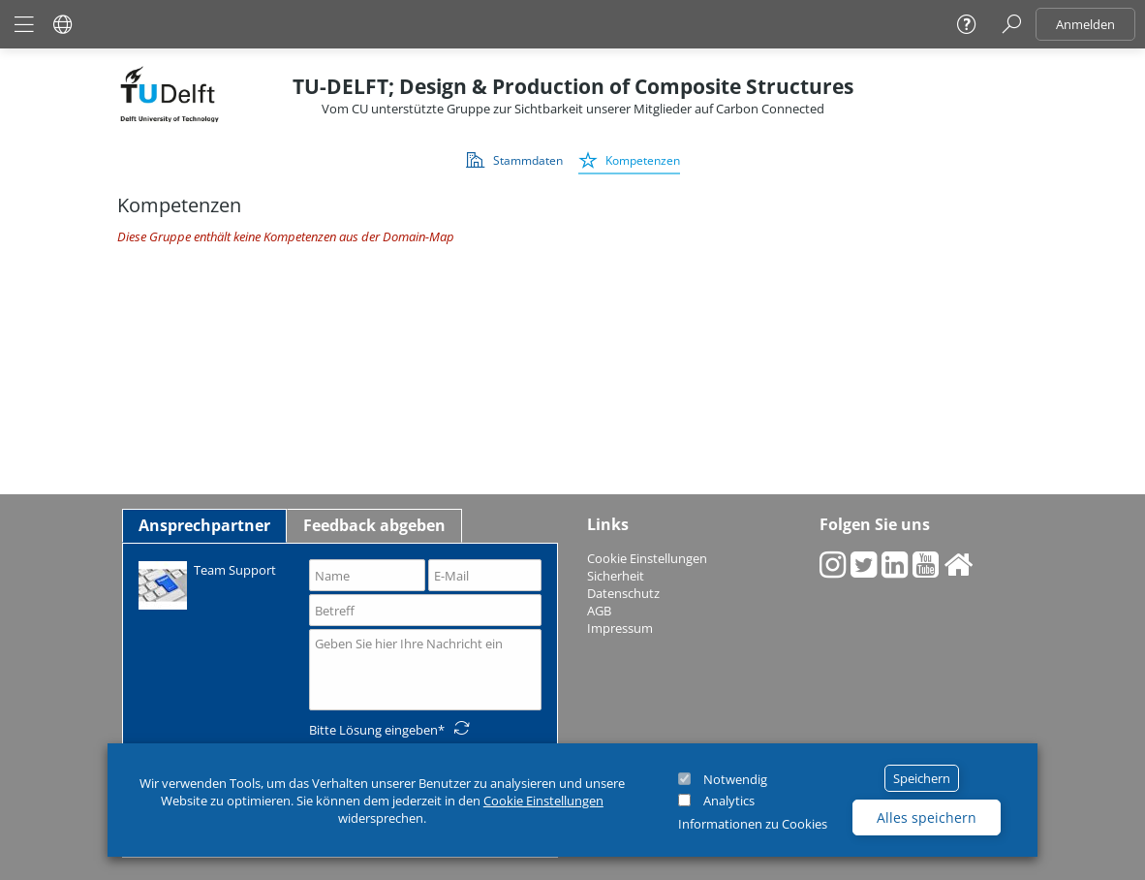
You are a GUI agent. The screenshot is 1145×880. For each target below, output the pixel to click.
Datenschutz (623, 593)
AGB (599, 610)
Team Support (207, 584)
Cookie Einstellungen (543, 800)
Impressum (620, 628)
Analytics (729, 800)
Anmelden (1085, 24)
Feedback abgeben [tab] (374, 525)
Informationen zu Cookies (752, 824)
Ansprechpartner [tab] (204, 525)
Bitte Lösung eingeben (373, 730)
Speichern (921, 778)
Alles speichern (926, 817)
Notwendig (735, 779)
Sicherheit (615, 575)
